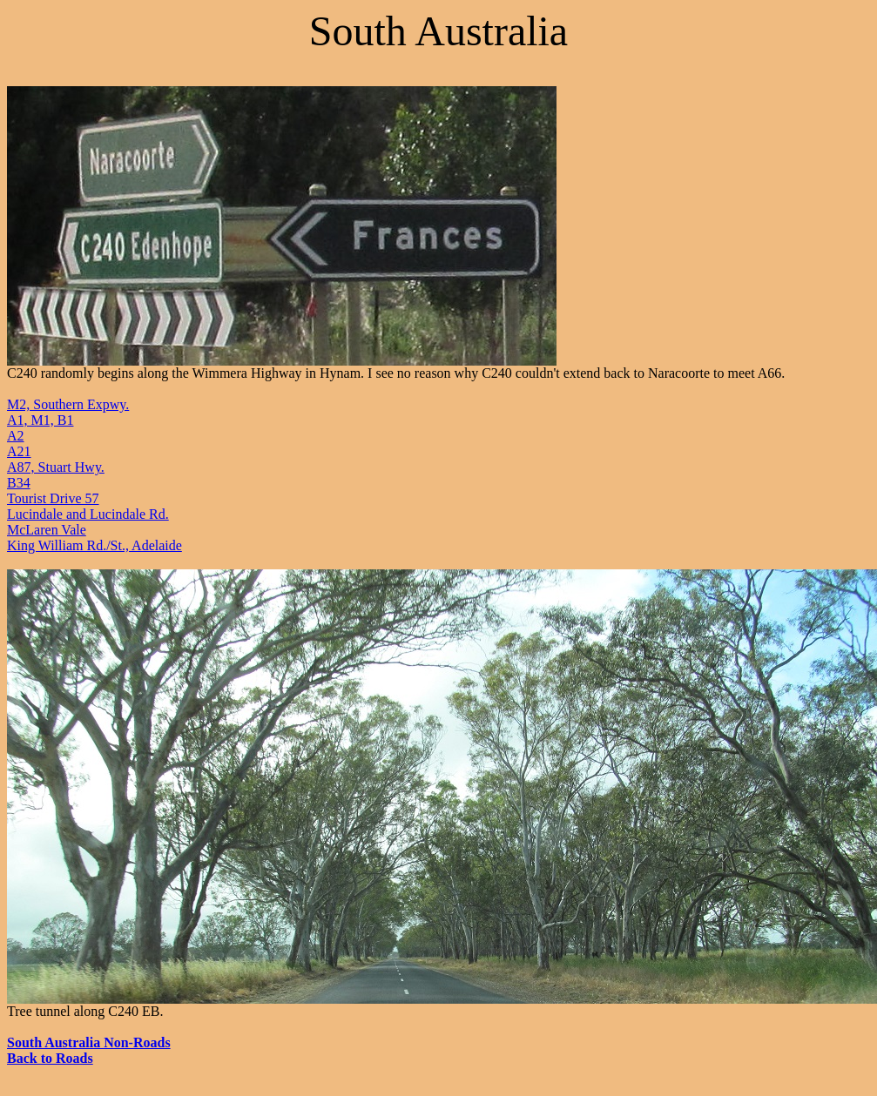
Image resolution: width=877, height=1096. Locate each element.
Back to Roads (50, 1058)
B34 (18, 482)
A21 (19, 451)
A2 (15, 435)
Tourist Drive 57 (53, 498)
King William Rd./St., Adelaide (94, 545)
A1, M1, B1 (40, 420)
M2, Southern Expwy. (68, 404)
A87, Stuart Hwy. (56, 467)
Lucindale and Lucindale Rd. (88, 514)
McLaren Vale (46, 529)
